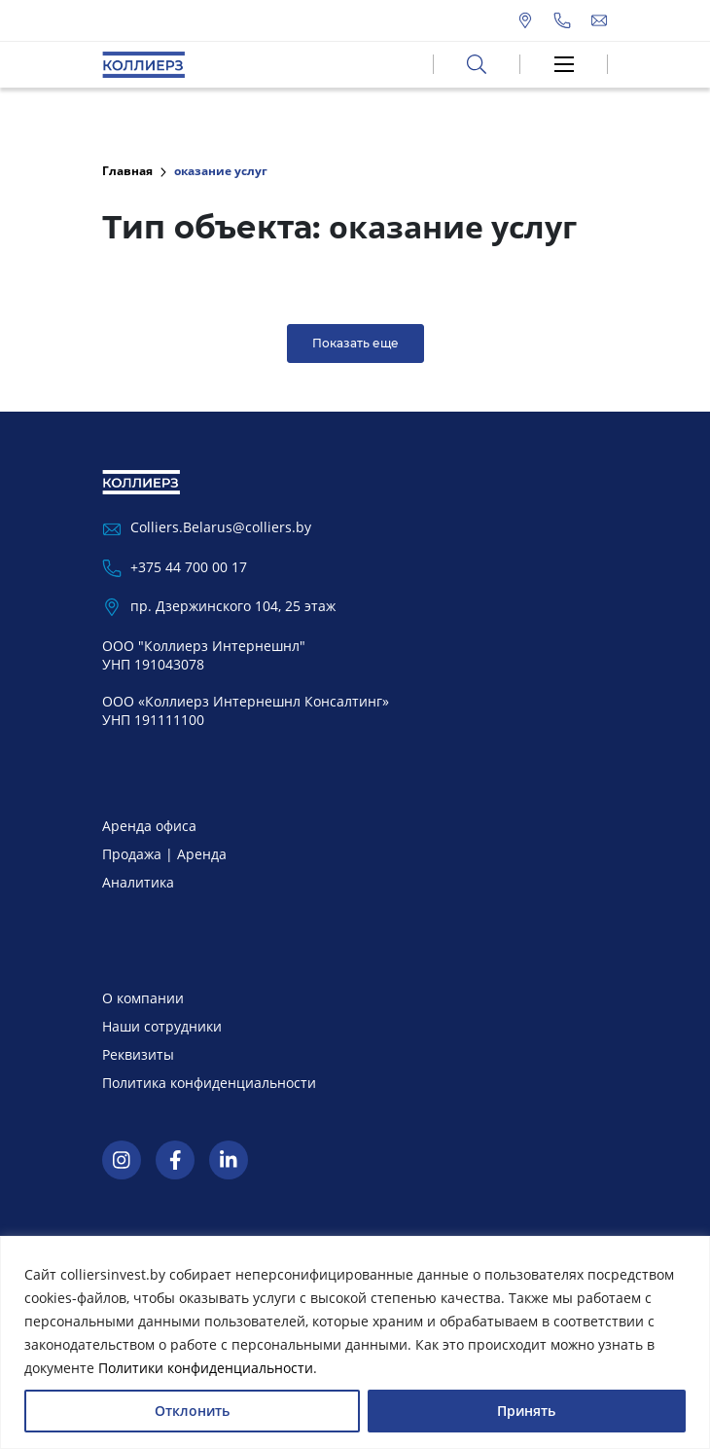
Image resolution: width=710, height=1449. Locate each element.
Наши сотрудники (162, 1026)
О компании (143, 998)
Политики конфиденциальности (205, 1367)
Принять (526, 1410)
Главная (127, 171)
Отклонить (192, 1410)
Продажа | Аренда (164, 854)
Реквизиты (138, 1054)
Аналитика (138, 882)
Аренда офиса (149, 825)
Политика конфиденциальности (209, 1082)
